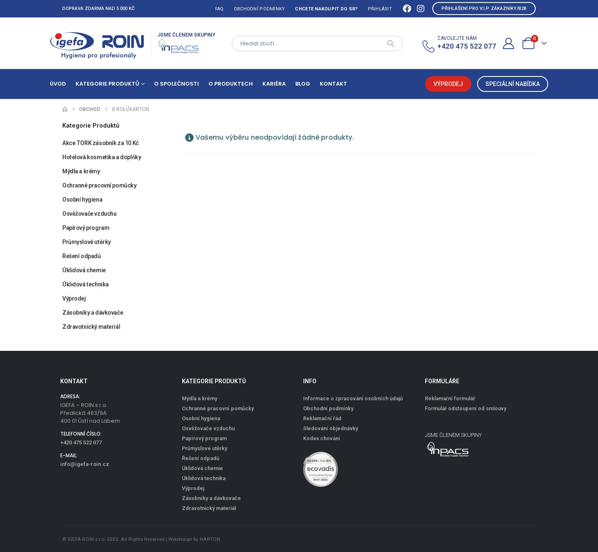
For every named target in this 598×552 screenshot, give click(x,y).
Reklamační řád (322, 418)
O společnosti (176, 84)
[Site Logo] (97, 43)
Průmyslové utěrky (86, 242)
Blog (302, 84)
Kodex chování (321, 438)
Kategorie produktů (107, 84)
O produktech (230, 84)
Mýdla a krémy (81, 171)
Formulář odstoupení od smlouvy (466, 408)
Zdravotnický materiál (91, 326)
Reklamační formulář (450, 398)
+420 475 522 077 (81, 442)
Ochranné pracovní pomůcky (99, 185)
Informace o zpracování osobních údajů (353, 398)
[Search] (390, 43)
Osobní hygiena (82, 199)
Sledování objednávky (330, 428)
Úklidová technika (85, 284)
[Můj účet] (508, 43)
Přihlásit (380, 9)
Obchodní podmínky (259, 9)
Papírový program (85, 227)
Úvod (58, 84)
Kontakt (333, 84)
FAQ (219, 9)
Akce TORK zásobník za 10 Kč (100, 143)
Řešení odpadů (81, 256)
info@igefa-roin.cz (84, 464)
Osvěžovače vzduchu (89, 213)
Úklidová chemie (84, 270)
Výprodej (74, 298)
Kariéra (274, 84)
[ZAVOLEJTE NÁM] (458, 43)
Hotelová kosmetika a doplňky (101, 157)
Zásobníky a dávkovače (92, 312)
